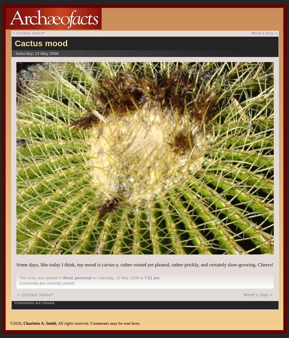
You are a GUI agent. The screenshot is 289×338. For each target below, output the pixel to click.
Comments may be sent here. (115, 323)
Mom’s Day (262, 33)
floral (68, 278)
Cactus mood (41, 43)
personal (83, 278)
